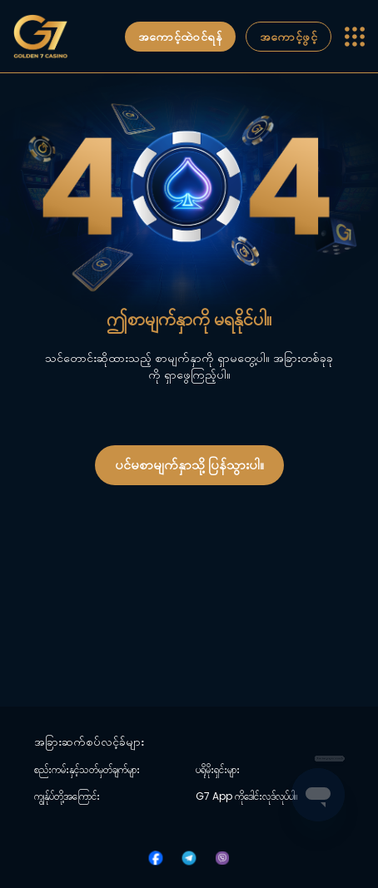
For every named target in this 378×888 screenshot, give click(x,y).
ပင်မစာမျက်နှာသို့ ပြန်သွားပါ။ (189, 464)
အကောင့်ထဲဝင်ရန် (180, 36)
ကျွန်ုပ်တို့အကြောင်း (67, 796)
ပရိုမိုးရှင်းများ (218, 769)
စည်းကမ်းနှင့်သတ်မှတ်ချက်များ (87, 769)
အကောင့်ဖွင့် (288, 36)
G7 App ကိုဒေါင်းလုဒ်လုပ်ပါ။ (246, 796)
